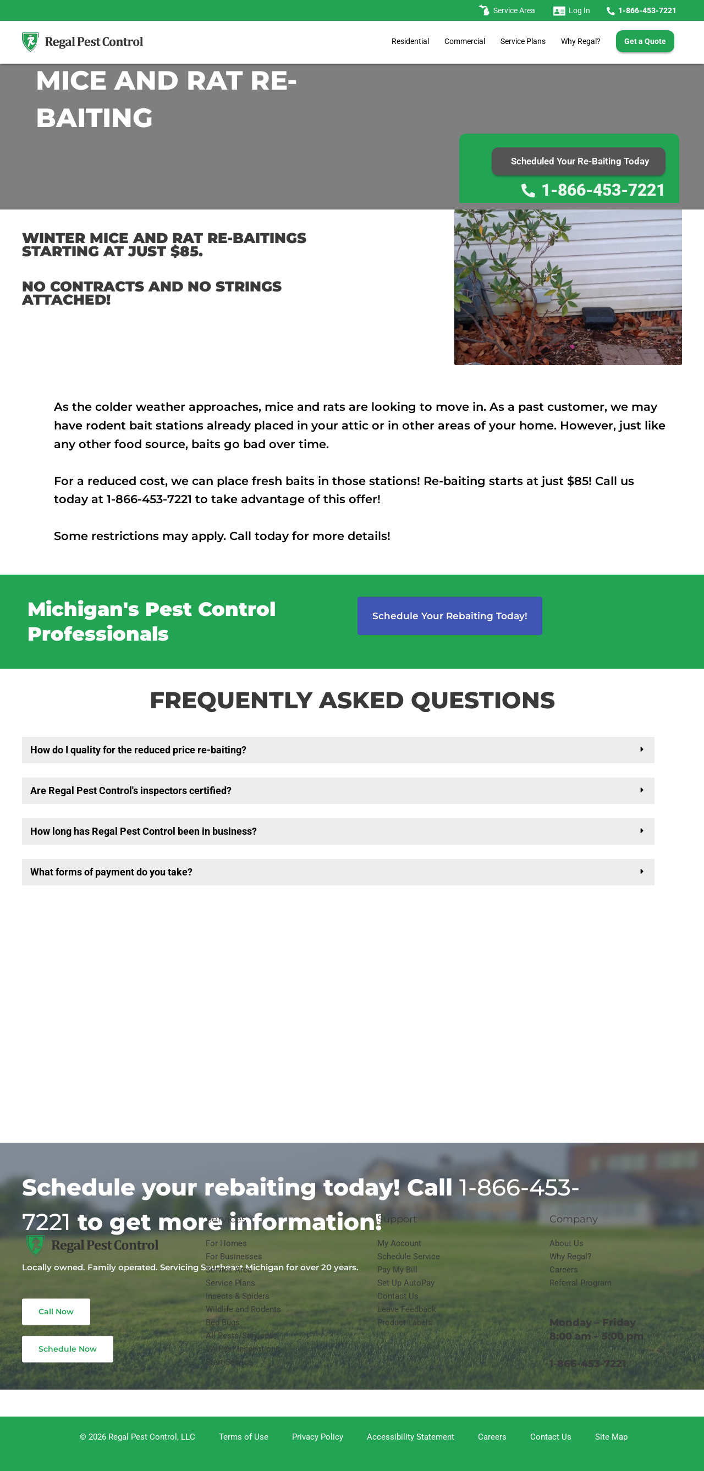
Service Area (229, 1270)
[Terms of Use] (242, 1437)
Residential (410, 41)
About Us (566, 1243)
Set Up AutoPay (406, 1283)
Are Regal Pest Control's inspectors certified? (131, 790)
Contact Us (398, 1296)
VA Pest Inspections (243, 1349)
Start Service (229, 1362)
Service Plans (523, 41)
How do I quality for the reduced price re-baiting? (138, 750)
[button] (338, 750)
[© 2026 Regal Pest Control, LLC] (135, 1437)
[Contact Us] (549, 1437)
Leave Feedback (406, 1309)
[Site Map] (610, 1437)
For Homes (226, 1243)
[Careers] (491, 1437)
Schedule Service (408, 1256)
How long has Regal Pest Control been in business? (143, 831)
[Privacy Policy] (316, 1437)
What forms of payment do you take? (111, 872)
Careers (563, 1270)
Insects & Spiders (238, 1296)
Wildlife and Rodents (243, 1309)
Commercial (464, 41)
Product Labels (404, 1322)
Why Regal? (581, 41)
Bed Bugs (223, 1322)
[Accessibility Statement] (409, 1437)
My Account (399, 1243)
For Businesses (234, 1256)
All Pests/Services (239, 1336)
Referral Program (580, 1283)
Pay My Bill (397, 1270)
